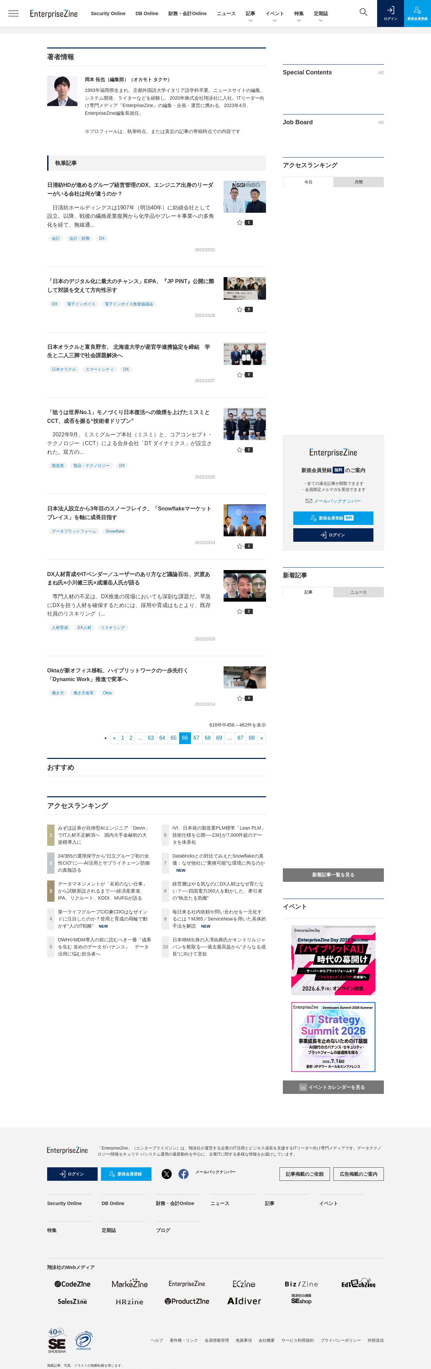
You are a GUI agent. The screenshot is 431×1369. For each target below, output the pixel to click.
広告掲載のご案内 (358, 1174)
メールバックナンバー (333, 501)
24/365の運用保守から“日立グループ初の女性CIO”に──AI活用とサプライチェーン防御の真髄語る (104, 863)
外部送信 (376, 1340)
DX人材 (84, 627)
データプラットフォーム (74, 531)
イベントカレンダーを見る (332, 1087)
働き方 (58, 693)
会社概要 (267, 1340)
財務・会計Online (187, 13)
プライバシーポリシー (341, 1340)
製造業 (58, 465)
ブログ (163, 1230)
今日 (308, 182)
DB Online (147, 13)
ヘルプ (157, 1340)
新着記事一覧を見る (333, 874)
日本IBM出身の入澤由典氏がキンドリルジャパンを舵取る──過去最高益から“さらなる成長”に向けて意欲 (219, 947)
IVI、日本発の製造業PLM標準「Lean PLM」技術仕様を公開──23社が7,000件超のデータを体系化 (219, 835)
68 (208, 738)
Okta (107, 693)
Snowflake (115, 531)
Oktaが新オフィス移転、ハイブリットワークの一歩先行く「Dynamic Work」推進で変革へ (118, 675)
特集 (299, 14)
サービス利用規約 (297, 1340)
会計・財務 (79, 238)
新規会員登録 (332, 518)
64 (162, 738)
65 (174, 738)
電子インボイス (81, 304)
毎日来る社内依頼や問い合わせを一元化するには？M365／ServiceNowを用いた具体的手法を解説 (219, 919)
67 (196, 738)
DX (102, 238)
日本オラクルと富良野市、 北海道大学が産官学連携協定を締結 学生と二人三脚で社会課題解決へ (128, 351)
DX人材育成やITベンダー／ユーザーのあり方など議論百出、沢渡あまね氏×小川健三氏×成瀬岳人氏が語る (128, 578)
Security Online (108, 13)
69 (219, 738)
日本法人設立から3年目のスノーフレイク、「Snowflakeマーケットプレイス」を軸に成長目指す (129, 513)
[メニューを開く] (13, 13)
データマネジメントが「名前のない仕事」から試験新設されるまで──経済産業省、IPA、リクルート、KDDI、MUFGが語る (102, 891)
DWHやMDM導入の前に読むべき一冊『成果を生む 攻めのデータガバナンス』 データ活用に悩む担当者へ (104, 947)
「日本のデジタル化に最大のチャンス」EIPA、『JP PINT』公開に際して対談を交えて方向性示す (130, 285)
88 (252, 738)
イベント (274, 14)
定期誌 (321, 14)
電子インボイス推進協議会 (129, 304)
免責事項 (244, 1340)
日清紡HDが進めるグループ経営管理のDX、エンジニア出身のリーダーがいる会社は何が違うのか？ (130, 189)
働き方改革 (83, 693)
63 (151, 738)
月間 (359, 182)
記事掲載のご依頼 (305, 1174)
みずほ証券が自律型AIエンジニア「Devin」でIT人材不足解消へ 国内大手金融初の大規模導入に (104, 835)
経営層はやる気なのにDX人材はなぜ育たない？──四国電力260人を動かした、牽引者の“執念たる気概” (218, 891)
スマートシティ (100, 369)
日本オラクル (64, 369)
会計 (56, 238)
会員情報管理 (217, 1340)
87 (240, 738)
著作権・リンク (184, 1340)
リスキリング (113, 627)
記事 (250, 14)
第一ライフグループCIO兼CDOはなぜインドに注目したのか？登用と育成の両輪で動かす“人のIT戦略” (102, 919)
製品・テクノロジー (91, 465)
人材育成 (60, 627)
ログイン (332, 535)
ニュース (226, 13)
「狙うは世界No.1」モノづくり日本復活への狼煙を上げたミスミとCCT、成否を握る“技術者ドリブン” (128, 416)
